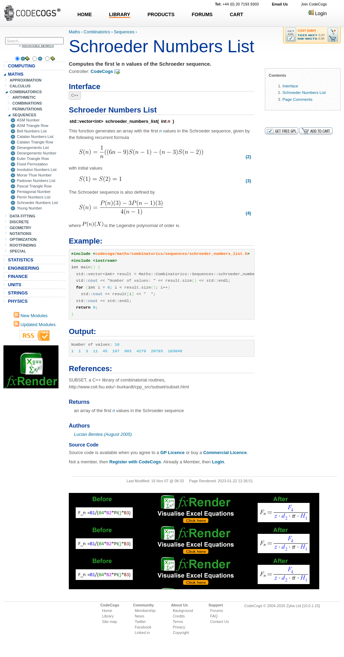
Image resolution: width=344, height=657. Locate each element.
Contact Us (219, 622)
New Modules (30, 315)
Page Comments (297, 99)
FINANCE (18, 276)
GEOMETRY (20, 228)
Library (108, 616)
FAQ (214, 616)
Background (183, 610)
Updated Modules (35, 324)
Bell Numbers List (32, 131)
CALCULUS (20, 86)
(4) (248, 213)
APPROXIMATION (25, 80)
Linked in (142, 633)
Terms (178, 622)
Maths (74, 32)
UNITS (14, 284)
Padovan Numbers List (36, 181)
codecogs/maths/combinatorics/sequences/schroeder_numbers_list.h (171, 254)
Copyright (181, 633)
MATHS (15, 74)
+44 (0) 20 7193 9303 (237, 4)
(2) (248, 156)
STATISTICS (20, 259)
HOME (84, 14)
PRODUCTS (161, 14)
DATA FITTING (22, 216)
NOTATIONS (20, 233)
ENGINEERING (23, 268)
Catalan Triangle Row (35, 142)
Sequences (124, 32)
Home (107, 610)
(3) (248, 180)
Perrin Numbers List (34, 197)
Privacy (179, 627)
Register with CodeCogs (135, 461)
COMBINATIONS (27, 103)
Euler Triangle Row (33, 159)
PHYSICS (18, 301)
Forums (216, 610)
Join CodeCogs (314, 4)
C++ (74, 95)
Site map (109, 622)
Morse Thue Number (34, 175)
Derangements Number (36, 153)
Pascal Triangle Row (34, 186)
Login (317, 13)
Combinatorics (97, 32)
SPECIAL (18, 251)
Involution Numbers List (36, 170)
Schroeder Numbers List (37, 203)
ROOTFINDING (23, 245)
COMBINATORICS (26, 92)
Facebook (143, 627)
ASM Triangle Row (32, 125)
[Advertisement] (30, 366)
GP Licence (172, 452)
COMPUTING (21, 65)
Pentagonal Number (34, 192)
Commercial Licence (225, 452)
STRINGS (18, 292)
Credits (179, 616)
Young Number (29, 208)
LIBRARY (119, 14)
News (139, 616)
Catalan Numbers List (35, 136)
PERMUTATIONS (27, 109)
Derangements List (33, 148)
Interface (290, 86)
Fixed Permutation (32, 164)
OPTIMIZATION (23, 239)
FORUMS (202, 14)
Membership (145, 610)
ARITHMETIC (24, 97)
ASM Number (28, 120)
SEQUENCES (24, 115)
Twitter (140, 622)
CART (236, 14)
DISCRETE (19, 222)
